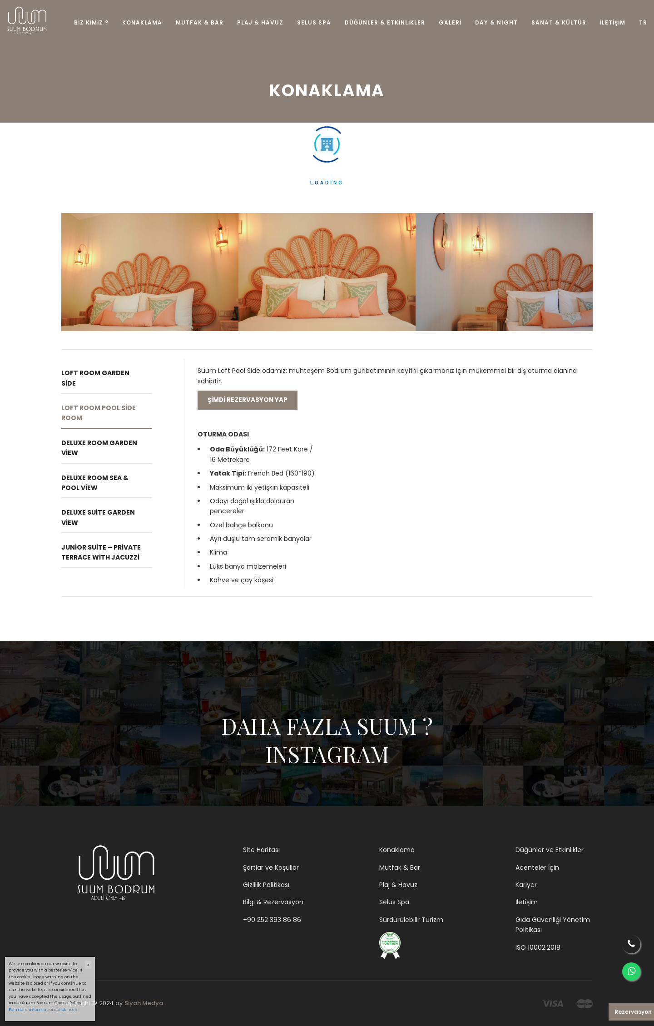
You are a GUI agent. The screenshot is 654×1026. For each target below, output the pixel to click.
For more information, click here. (44, 1009)
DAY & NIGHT (496, 22)
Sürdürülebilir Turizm (411, 919)
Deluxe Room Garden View (99, 447)
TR (643, 22)
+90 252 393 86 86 (272, 919)
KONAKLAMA (142, 22)
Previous (54, 272)
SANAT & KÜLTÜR (558, 22)
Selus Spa (394, 902)
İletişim (526, 902)
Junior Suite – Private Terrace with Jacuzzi (101, 552)
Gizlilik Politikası (266, 884)
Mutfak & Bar (399, 867)
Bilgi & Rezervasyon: (274, 902)
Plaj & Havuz (398, 884)
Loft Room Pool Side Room (98, 412)
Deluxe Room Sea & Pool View (95, 482)
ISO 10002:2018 (537, 947)
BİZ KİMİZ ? (91, 22)
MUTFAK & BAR (199, 22)
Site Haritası (261, 849)
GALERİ (450, 22)
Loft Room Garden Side (95, 377)
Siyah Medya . (145, 1003)
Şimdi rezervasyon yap (247, 400)
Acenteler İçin (537, 867)
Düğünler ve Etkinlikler (549, 849)
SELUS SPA (314, 22)
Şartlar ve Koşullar (271, 867)
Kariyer (526, 884)
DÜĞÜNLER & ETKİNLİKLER (385, 22)
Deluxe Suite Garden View (98, 517)
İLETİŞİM (612, 22)
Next (599, 272)
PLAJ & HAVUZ (260, 22)
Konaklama (397, 849)
